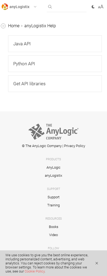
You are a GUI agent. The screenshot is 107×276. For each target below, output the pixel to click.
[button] (24, 6)
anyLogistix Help (40, 25)
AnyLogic (53, 167)
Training (53, 205)
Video (53, 235)
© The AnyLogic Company (42, 146)
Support (53, 197)
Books (53, 227)
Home (13, 25)
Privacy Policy (74, 146)
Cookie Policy (35, 271)
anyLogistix (53, 175)
